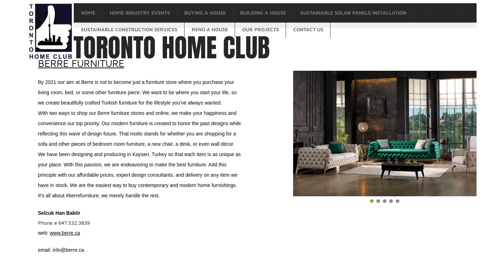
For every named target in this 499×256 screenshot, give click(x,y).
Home (88, 13)
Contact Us (308, 29)
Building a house (263, 13)
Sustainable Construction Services (129, 29)
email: (45, 250)
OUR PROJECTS (260, 29)
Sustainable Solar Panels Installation (353, 13)
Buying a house (205, 13)
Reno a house (210, 29)
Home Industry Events (140, 13)
